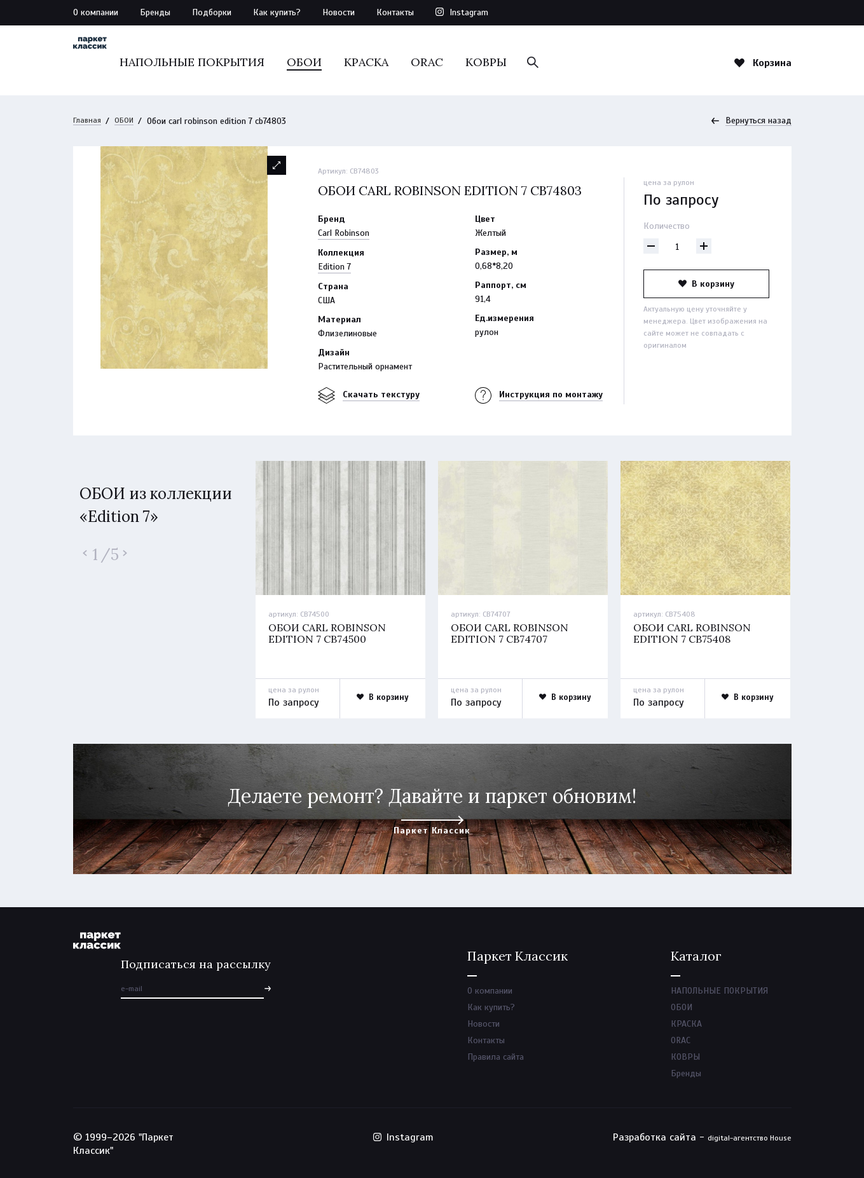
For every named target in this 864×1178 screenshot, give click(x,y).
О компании (95, 12)
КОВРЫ (558, 62)
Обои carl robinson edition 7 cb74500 (330, 634)
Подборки (211, 12)
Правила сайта (495, 1064)
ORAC (499, 62)
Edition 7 (334, 267)
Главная (88, 121)
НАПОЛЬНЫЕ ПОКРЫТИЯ (264, 62)
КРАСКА (438, 62)
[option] (184, 258)
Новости (338, 12)
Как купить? (277, 12)
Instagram (468, 12)
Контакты (395, 12)
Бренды (155, 12)
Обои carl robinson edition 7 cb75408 (695, 634)
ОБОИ (376, 62)
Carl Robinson (343, 233)
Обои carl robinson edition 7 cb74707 (512, 634)
